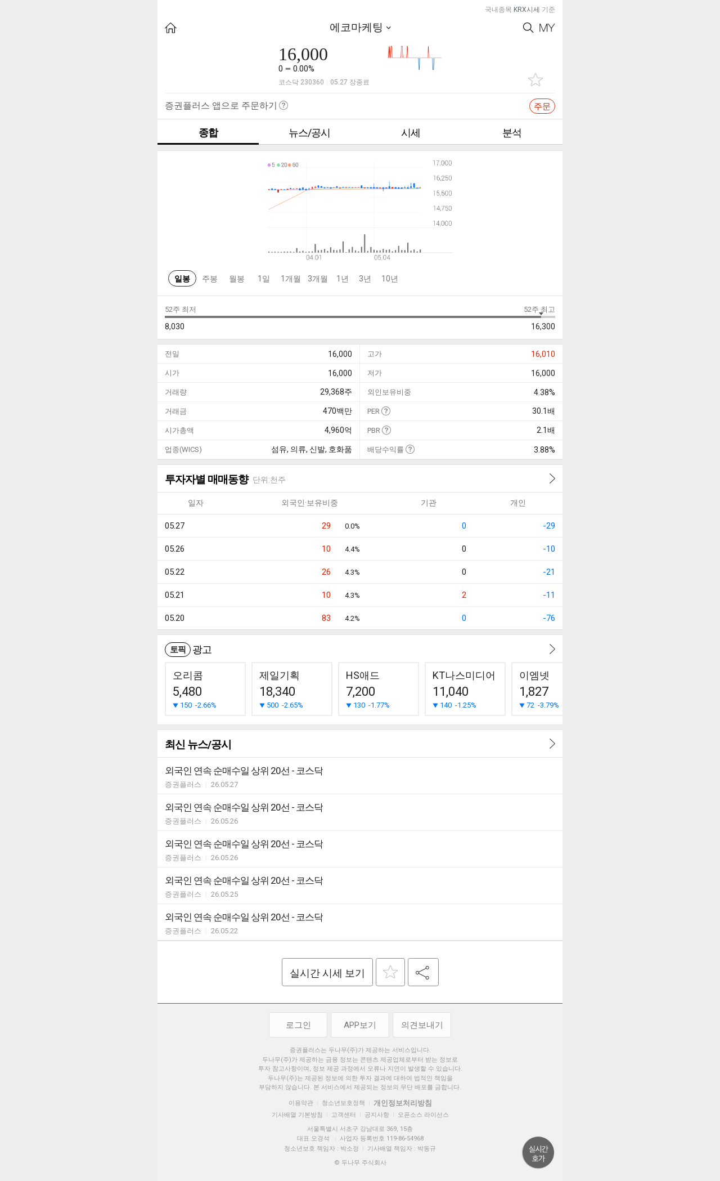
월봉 (237, 278)
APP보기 (360, 1025)
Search (528, 28)
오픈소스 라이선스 (423, 1115)
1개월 (291, 278)
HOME (171, 28)
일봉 (182, 278)
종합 (208, 132)
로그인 (298, 1025)
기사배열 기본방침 (297, 1115)
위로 (538, 1153)
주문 (542, 106)
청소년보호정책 (343, 1103)
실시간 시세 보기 (327, 973)
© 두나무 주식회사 (360, 1162)
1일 (264, 278)
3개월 (318, 278)
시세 (410, 132)
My (547, 28)
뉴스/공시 (309, 132)
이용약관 (301, 1103)
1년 (342, 278)
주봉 (210, 278)
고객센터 (343, 1115)
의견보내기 (422, 1025)
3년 (365, 278)
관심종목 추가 (535, 79)
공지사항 (376, 1115)
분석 (511, 132)
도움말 (385, 410)
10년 (389, 278)
